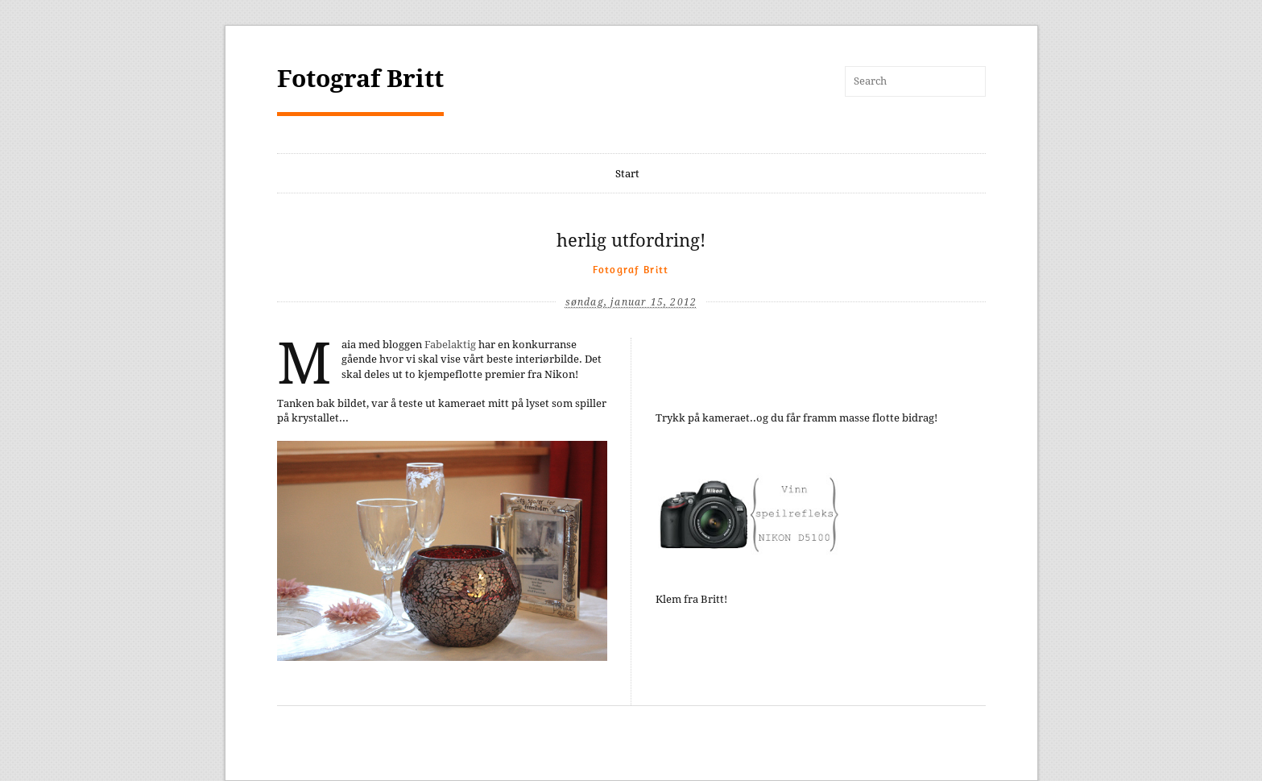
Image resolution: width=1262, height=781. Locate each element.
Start (627, 174)
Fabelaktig (450, 345)
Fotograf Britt (360, 78)
